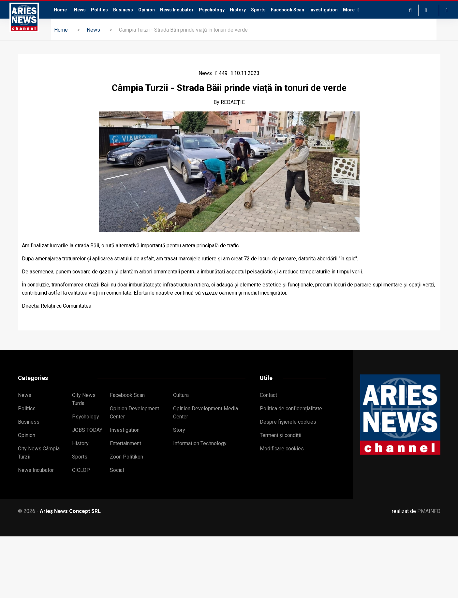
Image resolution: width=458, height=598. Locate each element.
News (80, 9)
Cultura (181, 395)
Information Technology (200, 443)
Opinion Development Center (134, 412)
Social (117, 470)
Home (60, 9)
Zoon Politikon (126, 457)
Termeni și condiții (280, 435)
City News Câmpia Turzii (39, 452)
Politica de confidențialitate (291, 408)
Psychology (212, 9)
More (351, 9)
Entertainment (125, 443)
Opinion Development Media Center (205, 412)
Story (179, 430)
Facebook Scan (287, 9)
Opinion (146, 9)
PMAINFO (428, 511)
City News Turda (84, 399)
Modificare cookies (282, 448)
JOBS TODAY (87, 430)
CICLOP (81, 470)
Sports (258, 9)
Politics (99, 9)
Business (123, 9)
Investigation (323, 9)
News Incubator (177, 9)
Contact (268, 395)
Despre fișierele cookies (288, 422)
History (238, 9)
